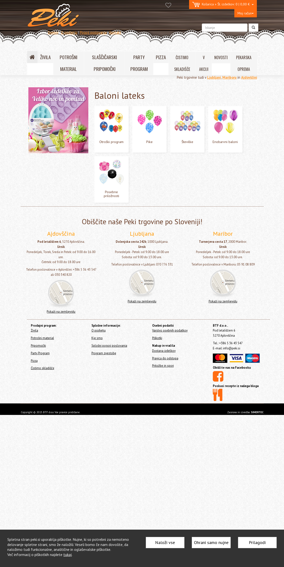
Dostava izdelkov (164, 503)
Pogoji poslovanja (93, 32)
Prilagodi (257, 542)
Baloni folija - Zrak (48, 150)
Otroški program (49, 165)
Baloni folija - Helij (48, 143)
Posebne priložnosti (52, 195)
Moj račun (246, 13)
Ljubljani (214, 77)
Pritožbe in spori (163, 518)
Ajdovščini (249, 77)
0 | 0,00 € (223, 4)
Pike (41, 173)
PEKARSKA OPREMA (243, 63)
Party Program (41, 122)
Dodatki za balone (48, 210)
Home (37, 90)
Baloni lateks (46, 157)
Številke (43, 180)
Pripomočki (36, 114)
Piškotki (157, 490)
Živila (32, 101)
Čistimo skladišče (41, 265)
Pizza (32, 259)
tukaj (67, 554)
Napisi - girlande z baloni (52, 225)
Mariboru (229, 77)
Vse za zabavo (44, 240)
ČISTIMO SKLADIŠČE (182, 63)
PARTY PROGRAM (139, 63)
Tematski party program (51, 233)
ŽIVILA (45, 57)
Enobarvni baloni (50, 188)
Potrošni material (41, 107)
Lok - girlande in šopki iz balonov (58, 218)
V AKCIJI (203, 63)
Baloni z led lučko (48, 203)
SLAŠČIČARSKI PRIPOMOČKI (104, 63)
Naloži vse (165, 542)
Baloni (39, 135)
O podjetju (69, 32)
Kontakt (115, 32)
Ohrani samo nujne (211, 542)
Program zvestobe (103, 505)
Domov (53, 32)
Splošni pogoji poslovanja (109, 498)
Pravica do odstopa (165, 510)
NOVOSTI (221, 57)
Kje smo (97, 490)
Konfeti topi (43, 248)
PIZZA (161, 57)
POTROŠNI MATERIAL (68, 63)
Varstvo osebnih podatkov (170, 483)
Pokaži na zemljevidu (61, 464)
